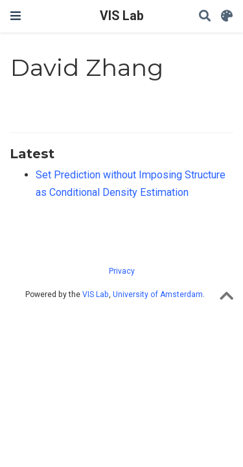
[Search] (205, 16)
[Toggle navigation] (15, 16)
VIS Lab (122, 15)
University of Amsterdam (158, 294)
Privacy (122, 271)
